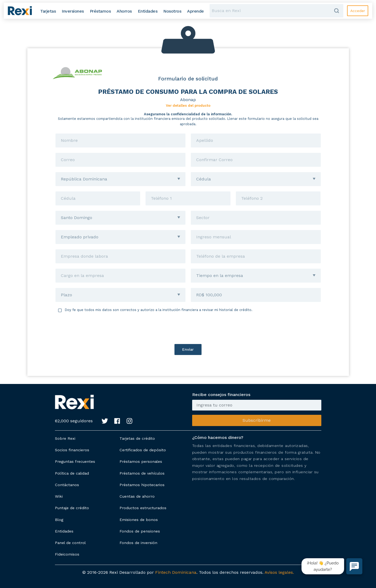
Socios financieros (72, 450)
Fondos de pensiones (140, 531)
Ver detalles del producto (188, 105)
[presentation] (188, 328)
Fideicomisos (67, 554)
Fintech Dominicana (175, 572)
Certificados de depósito (143, 450)
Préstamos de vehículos (142, 473)
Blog (59, 519)
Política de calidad (72, 473)
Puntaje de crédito (72, 508)
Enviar (188, 349)
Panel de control (70, 543)
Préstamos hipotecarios (142, 485)
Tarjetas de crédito (137, 438)
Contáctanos (67, 485)
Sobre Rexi (65, 438)
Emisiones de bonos (139, 519)
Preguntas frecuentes (75, 461)
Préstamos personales (141, 461)
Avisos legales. (279, 572)
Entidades (64, 531)
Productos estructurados (143, 508)
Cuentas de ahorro (137, 496)
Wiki (59, 496)
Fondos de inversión (138, 543)
